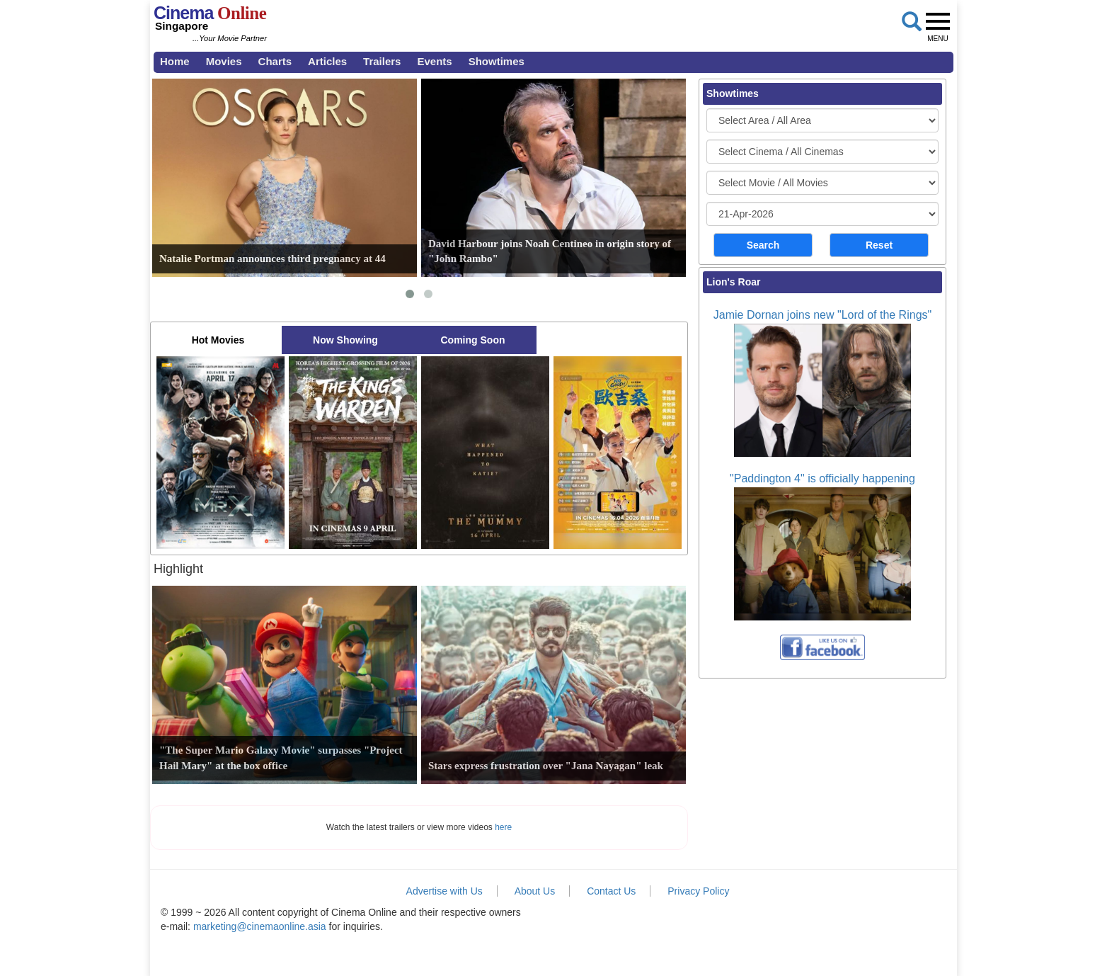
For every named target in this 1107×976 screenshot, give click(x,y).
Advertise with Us (444, 891)
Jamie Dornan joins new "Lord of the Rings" (822, 315)
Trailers (382, 61)
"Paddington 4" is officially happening (822, 478)
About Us (535, 891)
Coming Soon (473, 340)
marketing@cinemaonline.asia (259, 926)
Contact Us (611, 891)
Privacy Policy (698, 891)
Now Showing (345, 340)
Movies (224, 61)
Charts (275, 61)
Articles (327, 61)
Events (434, 61)
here (503, 827)
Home (175, 61)
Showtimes (496, 61)
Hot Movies (218, 340)
